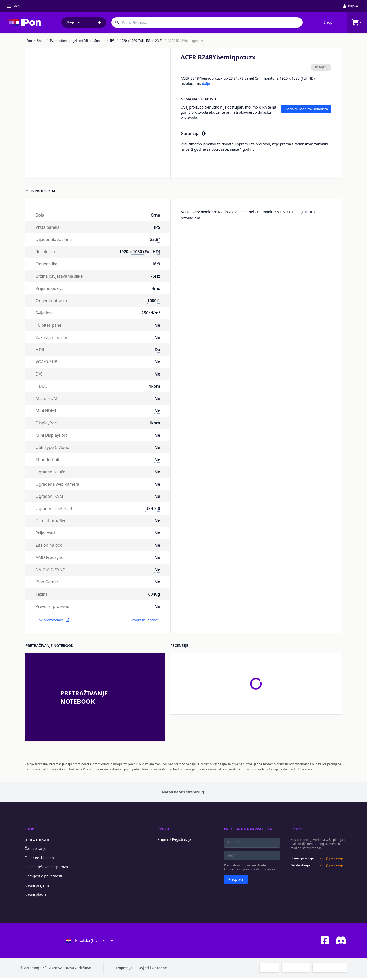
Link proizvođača (52, 620)
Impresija (124, 967)
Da (157, 349)
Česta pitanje (35, 848)
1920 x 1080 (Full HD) (135, 41)
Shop (328, 22)
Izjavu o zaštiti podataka (258, 869)
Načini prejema (37, 885)
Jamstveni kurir (37, 839)
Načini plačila (35, 894)
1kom (154, 386)
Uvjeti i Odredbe (153, 967)
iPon (28, 41)
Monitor (99, 41)
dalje (206, 83)
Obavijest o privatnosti (43, 876)
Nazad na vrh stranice (183, 791)
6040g (154, 594)
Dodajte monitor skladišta (306, 108)
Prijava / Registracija (174, 839)
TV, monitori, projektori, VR (69, 41)
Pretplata (235, 879)
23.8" (159, 41)
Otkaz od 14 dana (39, 857)
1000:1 (153, 300)
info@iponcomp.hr (333, 858)
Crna (155, 215)
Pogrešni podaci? (146, 620)
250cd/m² (150, 313)
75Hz (155, 276)
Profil (164, 829)
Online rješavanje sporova (46, 866)
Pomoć (297, 829)
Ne (157, 325)
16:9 (156, 264)
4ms (156, 288)
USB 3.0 (152, 508)
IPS (112, 41)
